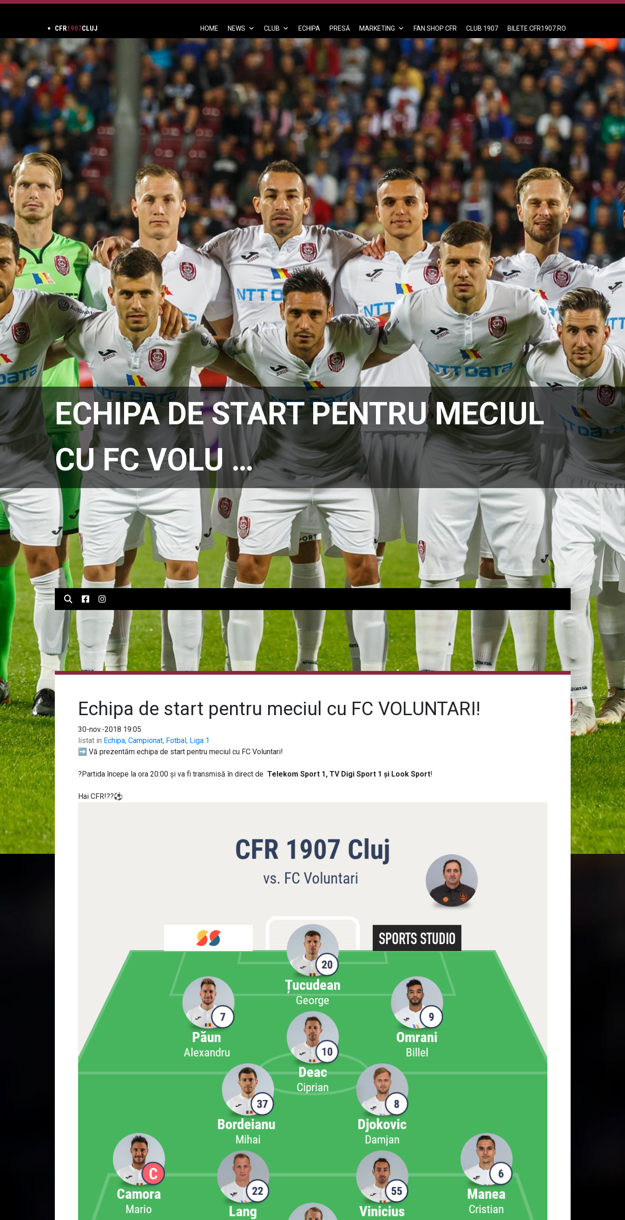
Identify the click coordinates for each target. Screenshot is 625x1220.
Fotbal (176, 740)
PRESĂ (339, 28)
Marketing (381, 28)
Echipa (114, 740)
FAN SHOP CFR (435, 28)
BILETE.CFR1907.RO (536, 28)
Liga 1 (200, 740)
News (241, 28)
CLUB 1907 (482, 28)
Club (276, 28)
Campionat (145, 740)
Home (209, 28)
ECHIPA (309, 28)
